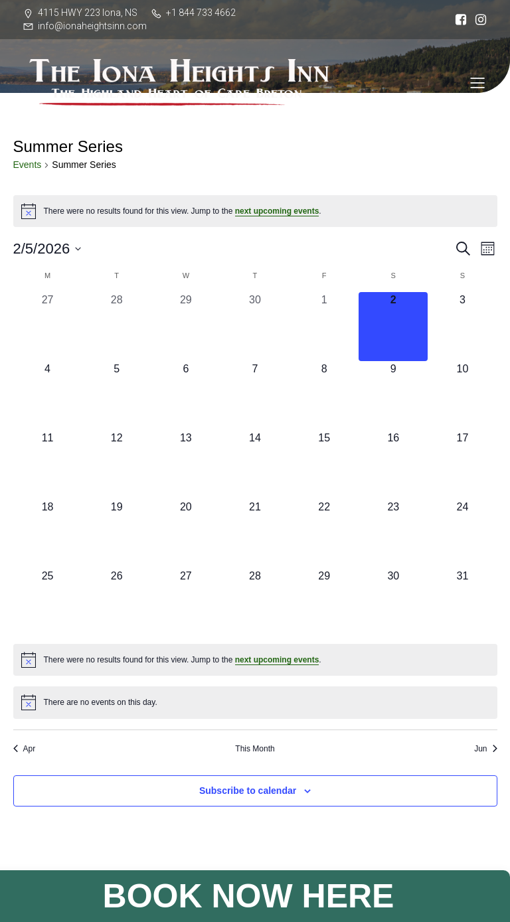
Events (27, 164)
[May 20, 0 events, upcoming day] (185, 533)
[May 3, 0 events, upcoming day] (462, 326)
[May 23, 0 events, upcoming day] (393, 533)
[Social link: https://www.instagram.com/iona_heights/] (477, 20)
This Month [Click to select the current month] (254, 748)
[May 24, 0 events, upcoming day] (462, 533)
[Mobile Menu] (477, 82)
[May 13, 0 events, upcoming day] (185, 464)
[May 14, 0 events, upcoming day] (255, 464)
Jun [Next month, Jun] (485, 748)
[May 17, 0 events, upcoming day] (462, 464)
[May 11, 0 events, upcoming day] (47, 464)
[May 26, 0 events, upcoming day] (116, 602)
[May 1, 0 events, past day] (324, 326)
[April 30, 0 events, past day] (255, 326)
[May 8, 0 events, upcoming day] (324, 395)
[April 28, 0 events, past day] (116, 326)
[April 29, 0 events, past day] (185, 326)
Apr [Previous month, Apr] (24, 748)
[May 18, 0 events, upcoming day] (47, 533)
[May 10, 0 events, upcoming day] (462, 395)
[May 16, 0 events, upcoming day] (393, 464)
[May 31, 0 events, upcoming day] (462, 602)
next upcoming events (277, 211)
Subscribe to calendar (247, 790)
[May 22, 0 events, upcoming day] (324, 533)
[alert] (255, 211)
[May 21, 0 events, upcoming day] (255, 533)
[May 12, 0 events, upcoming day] (116, 464)
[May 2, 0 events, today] (393, 326)
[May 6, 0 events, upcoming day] (185, 395)
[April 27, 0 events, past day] (47, 326)
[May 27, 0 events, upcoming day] (185, 602)
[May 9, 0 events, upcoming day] (393, 395)
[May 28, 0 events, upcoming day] (255, 602)
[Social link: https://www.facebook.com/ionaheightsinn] (458, 20)
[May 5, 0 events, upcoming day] (116, 395)
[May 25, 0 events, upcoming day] (47, 602)
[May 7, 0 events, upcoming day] (255, 395)
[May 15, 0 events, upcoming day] (324, 464)
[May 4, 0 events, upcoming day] (47, 395)
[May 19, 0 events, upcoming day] (116, 533)
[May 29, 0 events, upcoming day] (324, 602)
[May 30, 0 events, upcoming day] (393, 602)
